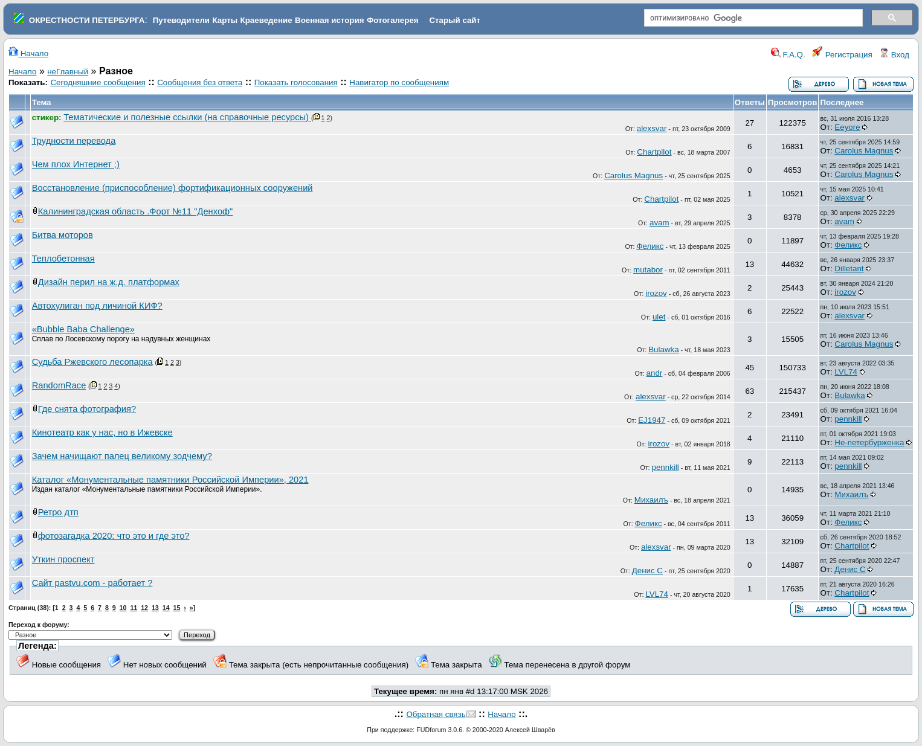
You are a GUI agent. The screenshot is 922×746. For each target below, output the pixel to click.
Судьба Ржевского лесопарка (92, 362)
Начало (28, 53)
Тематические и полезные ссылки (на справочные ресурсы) (187, 117)
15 (177, 607)
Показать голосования (296, 82)
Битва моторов (62, 235)
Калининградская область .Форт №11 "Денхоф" (135, 211)
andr (654, 373)
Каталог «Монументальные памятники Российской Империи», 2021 (170, 479)
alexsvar (652, 128)
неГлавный (67, 71)
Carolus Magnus (863, 150)
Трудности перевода (74, 141)
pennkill (848, 418)
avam (659, 222)
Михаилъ (651, 499)
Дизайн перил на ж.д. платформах (108, 282)
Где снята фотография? (87, 409)
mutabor (648, 269)
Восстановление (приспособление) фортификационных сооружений (172, 188)
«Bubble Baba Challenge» (83, 329)
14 (166, 607)
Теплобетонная (63, 258)
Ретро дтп (58, 512)
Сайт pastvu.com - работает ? (92, 583)
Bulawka (663, 349)
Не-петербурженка (869, 442)
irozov (656, 293)
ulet (659, 316)
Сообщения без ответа (199, 82)
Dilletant (848, 268)
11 (133, 607)
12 (144, 607)
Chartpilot (654, 151)
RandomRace (59, 385)
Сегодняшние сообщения (97, 82)
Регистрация (842, 54)
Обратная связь (435, 714)
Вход (894, 54)
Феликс (649, 246)
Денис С (647, 570)
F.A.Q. (788, 54)
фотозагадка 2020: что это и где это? (114, 536)
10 (123, 607)
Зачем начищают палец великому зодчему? (122, 456)
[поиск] (752, 18)
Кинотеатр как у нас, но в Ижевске (102, 432)
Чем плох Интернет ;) (76, 164)
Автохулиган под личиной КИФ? (97, 305)
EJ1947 (651, 420)
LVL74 (845, 371)
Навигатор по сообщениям (399, 82)
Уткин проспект (63, 559)
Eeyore (847, 127)
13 (155, 607)
